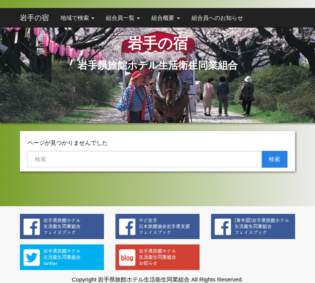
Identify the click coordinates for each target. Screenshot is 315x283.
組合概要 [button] (165, 18)
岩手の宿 (34, 18)
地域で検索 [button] (77, 18)
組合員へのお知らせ (217, 18)
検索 (274, 159)
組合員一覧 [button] (123, 18)
